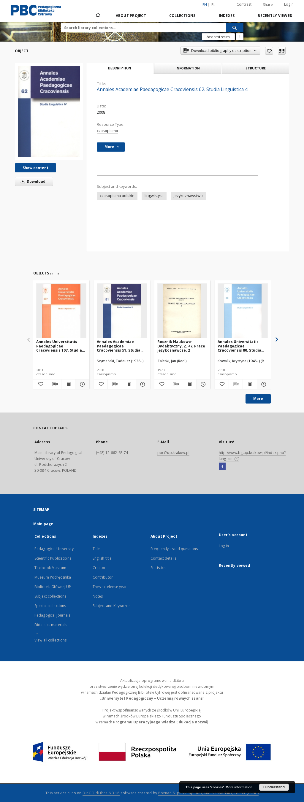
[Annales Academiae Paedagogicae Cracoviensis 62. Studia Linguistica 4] (49, 111)
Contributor (103, 577)
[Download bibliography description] (54, 384)
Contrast (244, 4)
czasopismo (107, 130)
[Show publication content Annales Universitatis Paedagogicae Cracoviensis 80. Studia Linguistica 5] (249, 384)
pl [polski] (213, 5)
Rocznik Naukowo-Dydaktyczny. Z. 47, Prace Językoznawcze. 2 (181, 345)
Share (268, 4)
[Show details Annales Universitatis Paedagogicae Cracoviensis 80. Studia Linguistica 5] (263, 384)
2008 (101, 112)
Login (289, 4)
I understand (274, 787)
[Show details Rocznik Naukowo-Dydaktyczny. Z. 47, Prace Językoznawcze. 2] (202, 384)
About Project (131, 15)
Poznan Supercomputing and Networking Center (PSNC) (208, 792)
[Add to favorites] (269, 51)
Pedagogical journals (52, 615)
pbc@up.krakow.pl (173, 452)
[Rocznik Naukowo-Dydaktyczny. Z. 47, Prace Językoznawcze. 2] (182, 311)
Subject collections (50, 596)
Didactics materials (50, 624)
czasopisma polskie (117, 195)
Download (32, 181)
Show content (35, 167)
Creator (99, 567)
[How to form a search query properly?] (239, 36)
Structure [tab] (256, 68)
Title (96, 548)
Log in (224, 545)
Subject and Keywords (111, 605)
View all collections (50, 640)
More (258, 398)
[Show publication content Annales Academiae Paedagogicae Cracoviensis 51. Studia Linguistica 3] (129, 384)
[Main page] (97, 15)
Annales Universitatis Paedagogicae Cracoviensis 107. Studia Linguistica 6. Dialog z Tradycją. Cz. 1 (59, 345)
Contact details (163, 558)
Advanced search (218, 37)
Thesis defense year (110, 586)
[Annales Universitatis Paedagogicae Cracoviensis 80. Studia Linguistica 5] (242, 311)
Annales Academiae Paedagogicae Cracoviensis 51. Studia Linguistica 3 (118, 345)
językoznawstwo (188, 195)
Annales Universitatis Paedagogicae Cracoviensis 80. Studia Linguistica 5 (239, 345)
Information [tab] (187, 68)
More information (239, 787)
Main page (43, 523)
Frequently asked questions (174, 548)
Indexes (227, 15)
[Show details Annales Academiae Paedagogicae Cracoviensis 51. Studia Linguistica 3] (142, 384)
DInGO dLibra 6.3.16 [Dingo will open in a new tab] (101, 792)
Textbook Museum (50, 567)
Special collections (50, 605)
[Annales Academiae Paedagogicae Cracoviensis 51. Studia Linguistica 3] (122, 311)
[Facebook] (222, 466)
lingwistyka (154, 195)
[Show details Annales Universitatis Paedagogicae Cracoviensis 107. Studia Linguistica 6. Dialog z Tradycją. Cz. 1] (81, 384)
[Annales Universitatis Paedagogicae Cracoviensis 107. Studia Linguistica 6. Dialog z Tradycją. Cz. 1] (61, 311)
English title (102, 558)
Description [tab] (119, 68)
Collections (182, 15)
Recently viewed (275, 15)
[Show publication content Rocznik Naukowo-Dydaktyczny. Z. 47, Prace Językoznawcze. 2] (189, 384)
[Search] (234, 27)
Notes (98, 596)
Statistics (158, 567)
